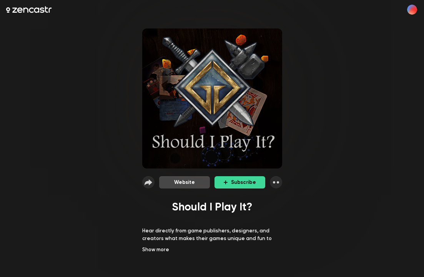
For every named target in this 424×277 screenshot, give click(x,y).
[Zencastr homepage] (29, 9)
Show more (155, 249)
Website (184, 182)
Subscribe (240, 182)
